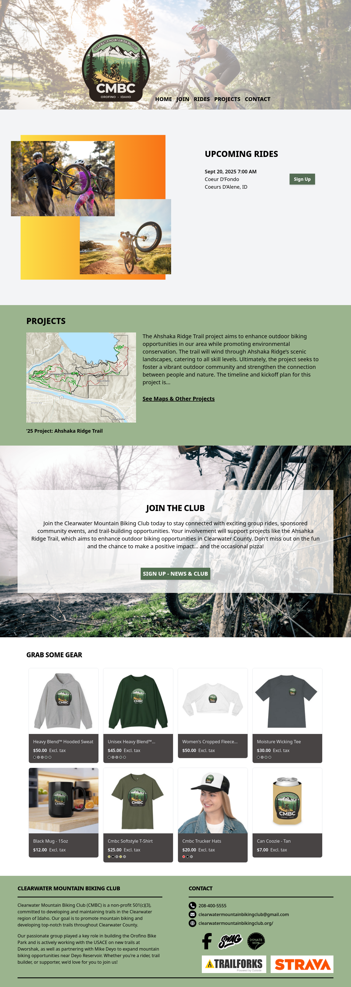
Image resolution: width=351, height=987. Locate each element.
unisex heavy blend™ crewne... (130, 742)
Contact (257, 99)
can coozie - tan (274, 841)
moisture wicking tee (279, 742)
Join (182, 99)
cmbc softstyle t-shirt (130, 841)
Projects (227, 99)
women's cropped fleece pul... (208, 742)
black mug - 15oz (50, 841)
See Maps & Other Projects (179, 398)
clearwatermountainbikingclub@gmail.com (244, 914)
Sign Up (302, 179)
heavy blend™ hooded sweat (63, 742)
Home (163, 99)
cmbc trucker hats (201, 841)
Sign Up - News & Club (175, 573)
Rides (202, 99)
